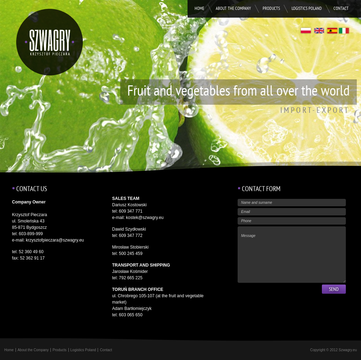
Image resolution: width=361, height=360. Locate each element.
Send (334, 289)
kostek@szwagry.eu (145, 217)
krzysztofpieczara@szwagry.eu (55, 240)
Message (292, 254)
